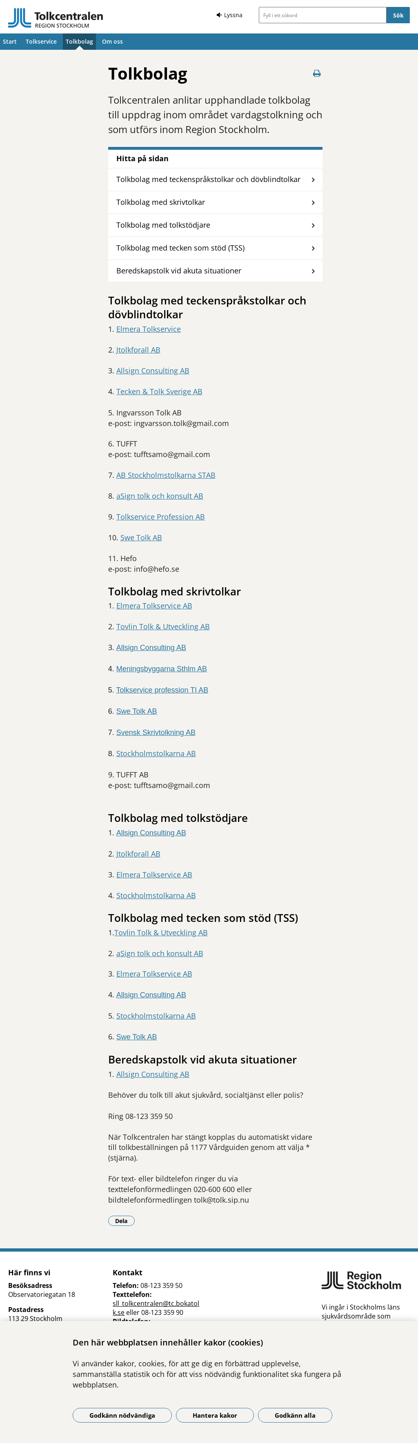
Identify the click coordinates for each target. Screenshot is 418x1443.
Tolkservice (41, 41)
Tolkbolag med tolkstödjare (163, 225)
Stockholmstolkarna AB (156, 753)
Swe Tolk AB (141, 537)
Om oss (112, 41)
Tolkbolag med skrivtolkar (160, 202)
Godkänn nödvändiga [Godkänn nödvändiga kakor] (122, 1415)
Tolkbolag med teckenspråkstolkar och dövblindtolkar (208, 179)
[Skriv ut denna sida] (316, 73)
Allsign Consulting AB (152, 370)
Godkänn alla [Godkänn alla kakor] (295, 1415)
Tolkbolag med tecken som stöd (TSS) (180, 248)
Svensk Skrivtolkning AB (156, 732)
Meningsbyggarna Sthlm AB (161, 669)
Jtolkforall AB (138, 350)
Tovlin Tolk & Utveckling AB (163, 626)
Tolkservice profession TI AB (162, 690)
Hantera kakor (215, 1415)
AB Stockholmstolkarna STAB (166, 475)
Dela (125, 1221)
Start (10, 41)
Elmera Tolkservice (148, 329)
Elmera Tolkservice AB (154, 605)
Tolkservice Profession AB (160, 517)
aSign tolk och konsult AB (159, 496)
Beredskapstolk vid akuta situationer (178, 270)
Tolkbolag (79, 41)
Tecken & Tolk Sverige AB (159, 391)
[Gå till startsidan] (55, 18)
